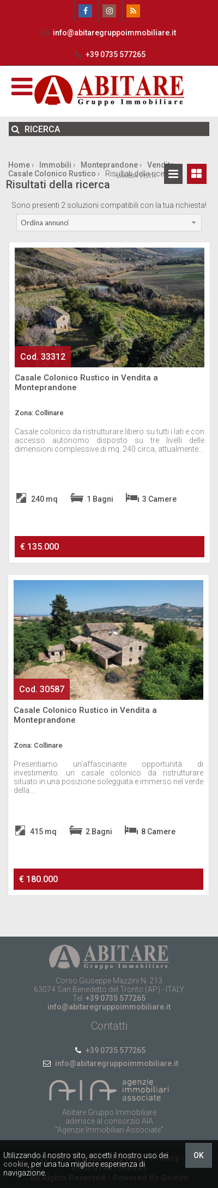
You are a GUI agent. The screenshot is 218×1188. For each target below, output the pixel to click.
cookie (15, 1164)
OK (198, 1155)
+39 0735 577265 (109, 54)
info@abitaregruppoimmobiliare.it (108, 32)
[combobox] (109, 222)
